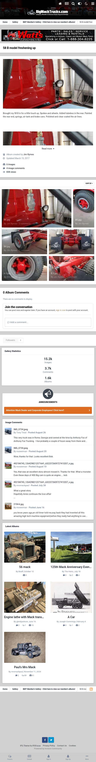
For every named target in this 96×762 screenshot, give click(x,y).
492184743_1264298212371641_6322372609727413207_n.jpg (43, 463)
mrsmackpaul (22, 485)
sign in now (61, 310)
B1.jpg (54, 246)
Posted (37, 432)
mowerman (21, 451)
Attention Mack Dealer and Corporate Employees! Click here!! (35, 410)
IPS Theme (24, 746)
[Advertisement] (48, 715)
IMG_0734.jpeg (21, 429)
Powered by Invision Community (48, 748)
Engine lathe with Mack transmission (28, 617)
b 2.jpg (7, 273)
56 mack (24, 567)
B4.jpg (7, 246)
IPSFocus (36, 746)
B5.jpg (78, 220)
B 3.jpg (54, 273)
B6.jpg (7, 220)
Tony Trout (21, 432)
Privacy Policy (49, 746)
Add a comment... (17, 322)
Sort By (89, 183)
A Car (71, 617)
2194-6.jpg (19, 504)
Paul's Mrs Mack (25, 667)
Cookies (72, 746)
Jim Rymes (28, 154)
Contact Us (62, 746)
